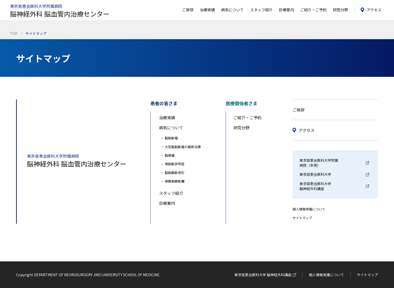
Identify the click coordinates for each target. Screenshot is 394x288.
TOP (13, 33)
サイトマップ (302, 217)
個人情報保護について (308, 209)
